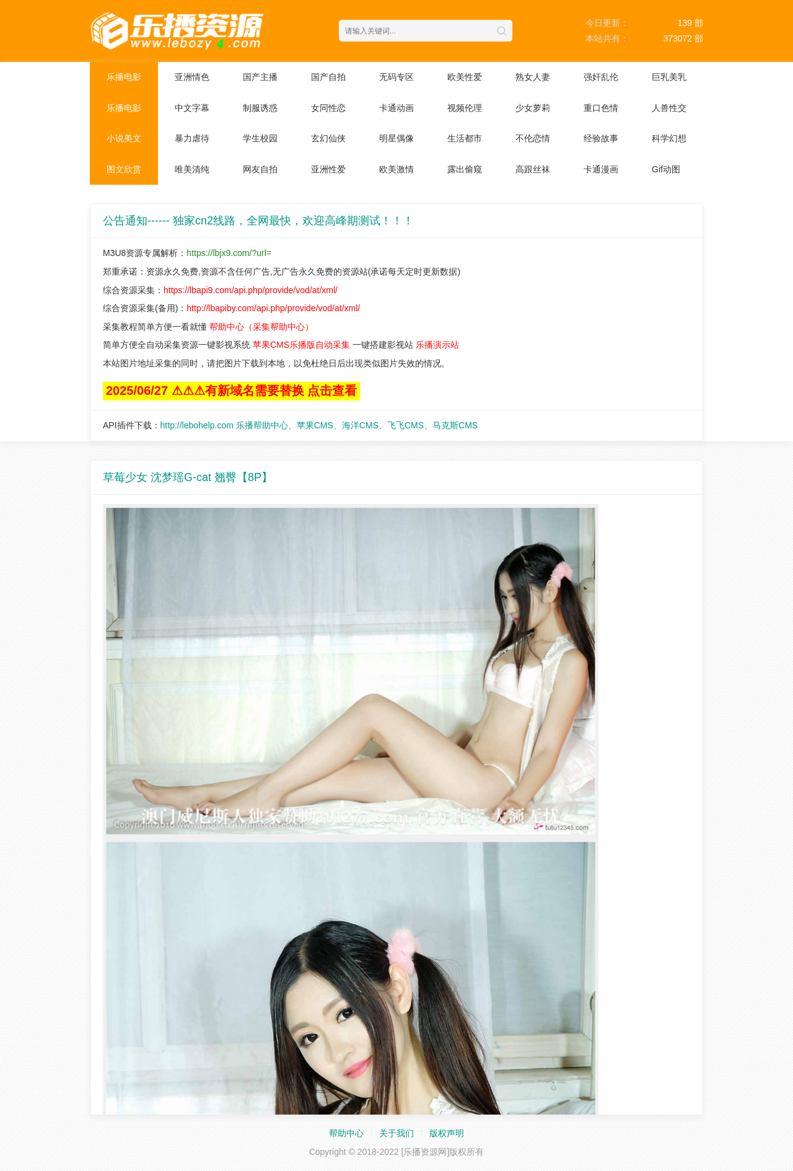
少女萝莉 (532, 108)
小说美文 (124, 138)
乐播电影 (124, 77)
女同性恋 (328, 108)
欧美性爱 (464, 77)
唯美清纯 (192, 169)
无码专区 (396, 77)
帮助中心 (346, 1133)
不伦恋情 (532, 138)
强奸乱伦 (601, 77)
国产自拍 (328, 77)
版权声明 (446, 1133)
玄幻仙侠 (328, 138)
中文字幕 (192, 108)
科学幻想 (669, 138)
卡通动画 (396, 108)
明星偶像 (396, 138)
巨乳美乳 (669, 77)
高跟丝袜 (532, 169)
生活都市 (464, 138)
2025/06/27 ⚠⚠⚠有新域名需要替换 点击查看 (231, 390)
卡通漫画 (601, 169)
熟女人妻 (532, 77)
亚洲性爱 (328, 169)
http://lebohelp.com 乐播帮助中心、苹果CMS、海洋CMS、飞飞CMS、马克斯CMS (319, 425)
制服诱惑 (260, 108)
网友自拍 (260, 169)
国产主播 (260, 77)
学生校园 (260, 138)
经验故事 (601, 138)
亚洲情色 (192, 77)
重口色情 (601, 108)
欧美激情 (396, 169)
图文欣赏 (124, 169)
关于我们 (396, 1133)
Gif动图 (666, 169)
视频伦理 (464, 108)
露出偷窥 (464, 169)
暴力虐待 (192, 138)
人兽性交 (669, 108)
